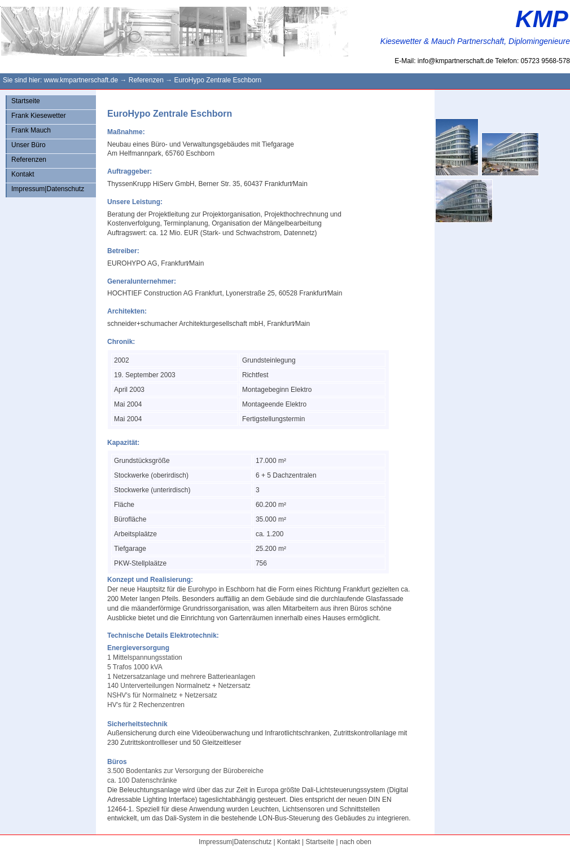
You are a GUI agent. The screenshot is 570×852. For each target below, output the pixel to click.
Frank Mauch (31, 130)
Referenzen (146, 80)
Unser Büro (28, 145)
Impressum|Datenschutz (47, 189)
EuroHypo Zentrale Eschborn (217, 80)
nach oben (355, 842)
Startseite (25, 101)
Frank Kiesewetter (38, 116)
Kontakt (22, 174)
